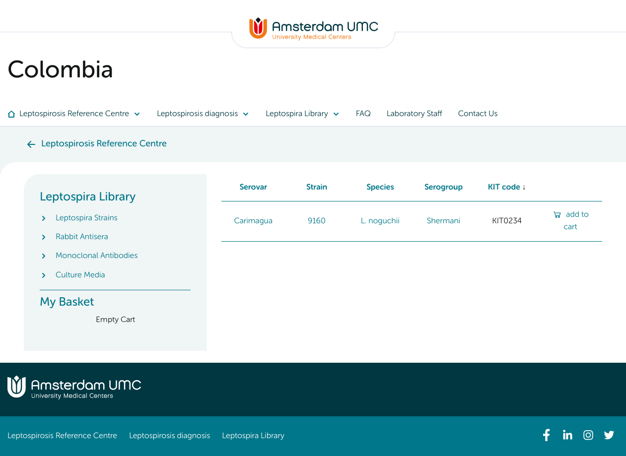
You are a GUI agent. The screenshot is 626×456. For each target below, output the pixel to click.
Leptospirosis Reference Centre (62, 436)
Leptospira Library (253, 436)
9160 (317, 221)
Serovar (253, 188)
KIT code (504, 188)
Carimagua (253, 221)
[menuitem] (78, 114)
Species (380, 188)
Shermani (443, 221)
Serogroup (443, 188)
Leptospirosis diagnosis (169, 436)
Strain (316, 188)
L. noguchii (380, 221)
